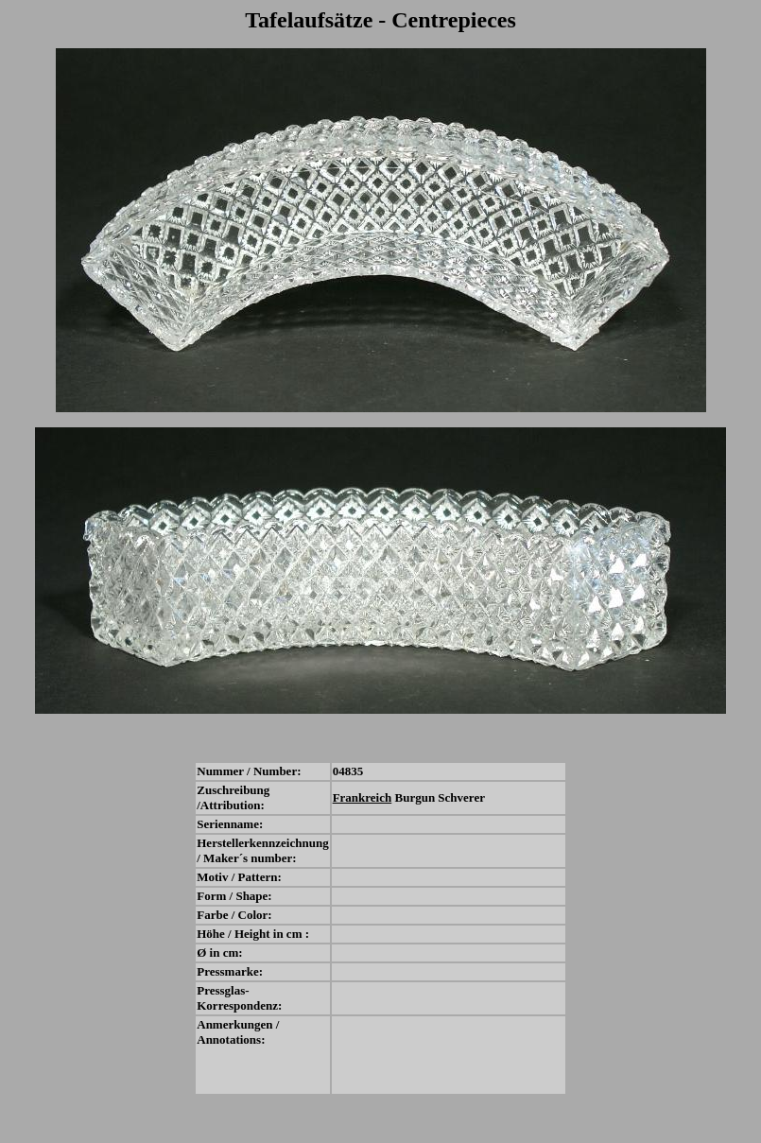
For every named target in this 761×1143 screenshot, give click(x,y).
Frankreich (362, 797)
